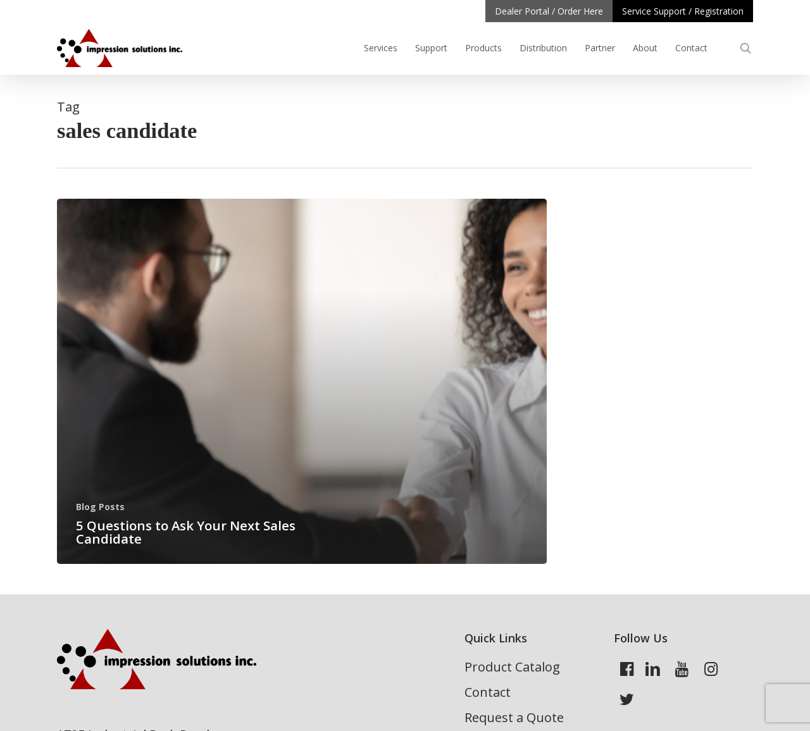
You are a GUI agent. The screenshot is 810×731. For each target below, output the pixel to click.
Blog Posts (100, 507)
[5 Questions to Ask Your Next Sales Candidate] (302, 382)
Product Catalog (512, 666)
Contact (487, 692)
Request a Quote (514, 717)
